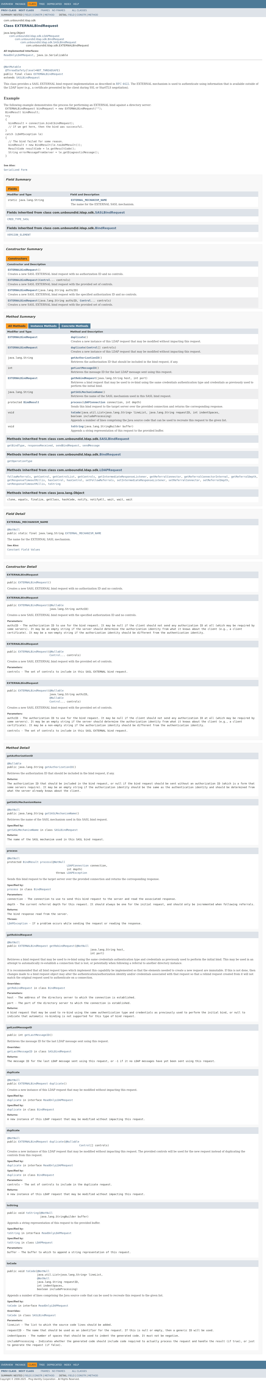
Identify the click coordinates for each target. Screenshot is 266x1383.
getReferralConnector (165, 476)
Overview (7, 4)
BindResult (31, 402)
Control (44, 279)
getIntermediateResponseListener (122, 476)
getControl (41, 476)
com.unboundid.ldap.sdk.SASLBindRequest (48, 42)
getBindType (16, 445)
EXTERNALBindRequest (48, 74)
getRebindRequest (83, 378)
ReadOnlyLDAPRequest (18, 55)
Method (49, 15)
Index (67, 4)
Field (28, 15)
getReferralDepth (243, 476)
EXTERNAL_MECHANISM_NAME (89, 200)
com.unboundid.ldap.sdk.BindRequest (39, 39)
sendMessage (91, 445)
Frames (45, 10)
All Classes (79, 10)
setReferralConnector (184, 480)
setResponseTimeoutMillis (26, 483)
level (31, 70)
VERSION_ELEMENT (19, 234)
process (76, 402)
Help (76, 4)
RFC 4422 (122, 83)
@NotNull (13, 529)
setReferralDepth (215, 480)
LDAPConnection (94, 402)
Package (20, 4)
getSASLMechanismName (86, 392)
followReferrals (19, 476)
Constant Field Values (23, 549)
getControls (86, 476)
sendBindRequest (67, 445)
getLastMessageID (83, 367)
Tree (42, 4)
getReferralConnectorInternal (206, 476)
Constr (37, 15)
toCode (75, 412)
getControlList (63, 476)
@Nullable (57, 605)
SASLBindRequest (28, 77)
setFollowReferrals (99, 480)
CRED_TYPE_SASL (18, 219)
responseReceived (40, 445)
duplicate (78, 337)
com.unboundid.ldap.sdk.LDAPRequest (34, 36)
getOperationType (19, 461)
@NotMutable (12, 66)
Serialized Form (15, 169)
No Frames (58, 10)
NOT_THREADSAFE (48, 70)
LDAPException (77, 872)
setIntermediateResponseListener (141, 480)
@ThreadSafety (15, 70)
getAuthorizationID (85, 357)
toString (77, 426)
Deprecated (54, 4)
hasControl (56, 480)
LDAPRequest (111, 470)
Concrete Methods (75, 326)
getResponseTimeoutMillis (26, 480)
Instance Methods (43, 326)
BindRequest (105, 228)
